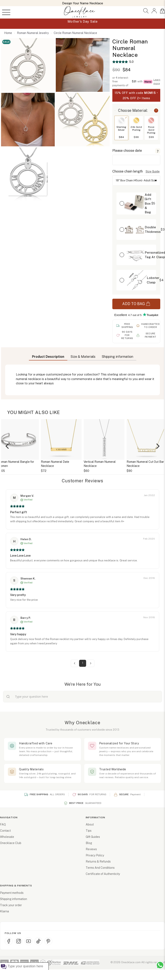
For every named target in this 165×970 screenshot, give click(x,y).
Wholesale (7, 836)
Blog (89, 843)
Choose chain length (127, 171)
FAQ (3, 824)
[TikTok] (38, 941)
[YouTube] (28, 941)
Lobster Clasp (153, 280)
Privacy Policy (95, 855)
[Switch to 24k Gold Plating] (136, 120)
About (90, 824)
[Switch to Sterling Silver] (121, 120)
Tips (88, 830)
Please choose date (127, 151)
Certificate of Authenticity (103, 874)
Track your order (11, 905)
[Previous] (7, 446)
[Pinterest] (48, 941)
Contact (5, 830)
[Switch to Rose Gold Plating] (151, 120)
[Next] (157, 446)
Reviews (91, 849)
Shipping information (13, 899)
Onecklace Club (10, 843)
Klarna (4, 911)
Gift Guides (93, 836)
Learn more (156, 81)
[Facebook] (9, 941)
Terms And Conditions (100, 867)
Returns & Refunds (98, 861)
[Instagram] (19, 941)
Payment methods (12, 892)
